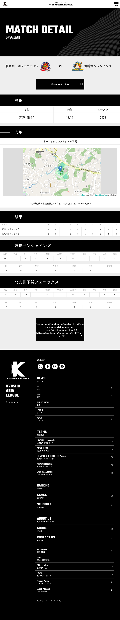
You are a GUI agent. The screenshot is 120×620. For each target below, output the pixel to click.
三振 (104, 254)
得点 (15, 254)
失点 (37, 266)
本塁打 (73, 254)
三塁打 (60, 254)
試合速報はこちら (60, 84)
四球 (94, 254)
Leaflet (82, 195)
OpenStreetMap (101, 195)
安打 (25, 254)
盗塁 (84, 254)
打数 (5, 254)
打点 (35, 254)
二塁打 (47, 254)
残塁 (115, 254)
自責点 (55, 266)
